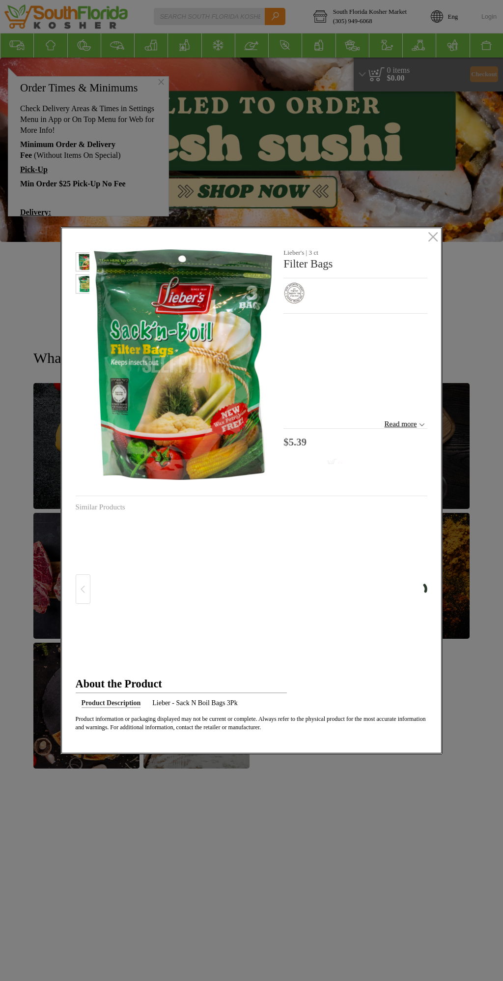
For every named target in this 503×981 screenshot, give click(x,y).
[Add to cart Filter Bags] (315, 462)
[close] (433, 237)
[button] (83, 263)
